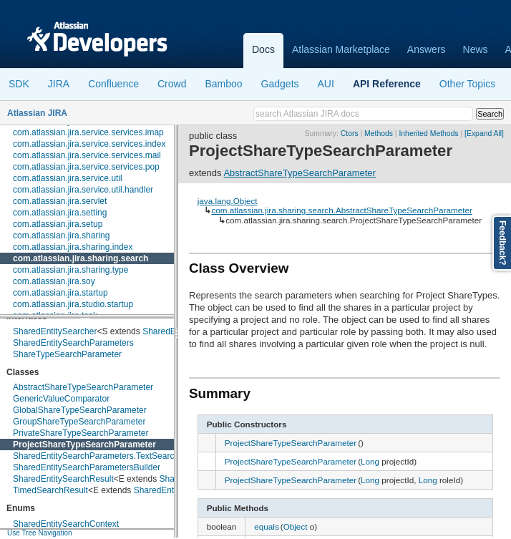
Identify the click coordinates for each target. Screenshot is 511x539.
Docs (263, 49)
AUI (326, 83)
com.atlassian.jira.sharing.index (72, 247)
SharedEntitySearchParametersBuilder (86, 467)
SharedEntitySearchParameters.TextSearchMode (106, 456)
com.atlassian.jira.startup (60, 293)
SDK (19, 83)
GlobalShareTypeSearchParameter (80, 410)
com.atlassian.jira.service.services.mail (87, 155)
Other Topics (467, 83)
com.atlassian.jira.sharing (61, 235)
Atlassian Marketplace (341, 49)
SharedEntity (167, 331)
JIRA (58, 83)
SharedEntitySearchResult (63, 479)
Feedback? (502, 243)
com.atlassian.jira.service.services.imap (88, 132)
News (475, 49)
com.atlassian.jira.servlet (60, 201)
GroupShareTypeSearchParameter (79, 422)
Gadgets (280, 83)
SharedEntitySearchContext (66, 524)
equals (266, 526)
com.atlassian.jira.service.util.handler (83, 190)
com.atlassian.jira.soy (54, 281)
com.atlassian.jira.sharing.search (80, 258)
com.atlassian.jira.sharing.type (70, 270)
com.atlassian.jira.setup (57, 224)
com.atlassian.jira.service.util (67, 178)
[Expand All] (484, 133)
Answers (426, 49)
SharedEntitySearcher (55, 331)
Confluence (113, 83)
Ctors (350, 133)
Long (370, 461)
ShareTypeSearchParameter (67, 354)
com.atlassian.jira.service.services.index (89, 144)
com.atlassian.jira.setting (60, 213)
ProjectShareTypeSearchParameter (84, 445)
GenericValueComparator (61, 399)
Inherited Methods (428, 133)
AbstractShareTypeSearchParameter (83, 387)
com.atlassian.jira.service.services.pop (86, 167)
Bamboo (223, 83)
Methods (378, 133)
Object (295, 526)
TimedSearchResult (50, 490)
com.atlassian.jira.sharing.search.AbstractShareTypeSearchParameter (341, 210)
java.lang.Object (228, 200)
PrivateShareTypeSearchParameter (80, 433)
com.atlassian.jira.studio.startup (73, 304)
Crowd (171, 83)
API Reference (387, 83)
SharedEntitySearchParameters (73, 343)
